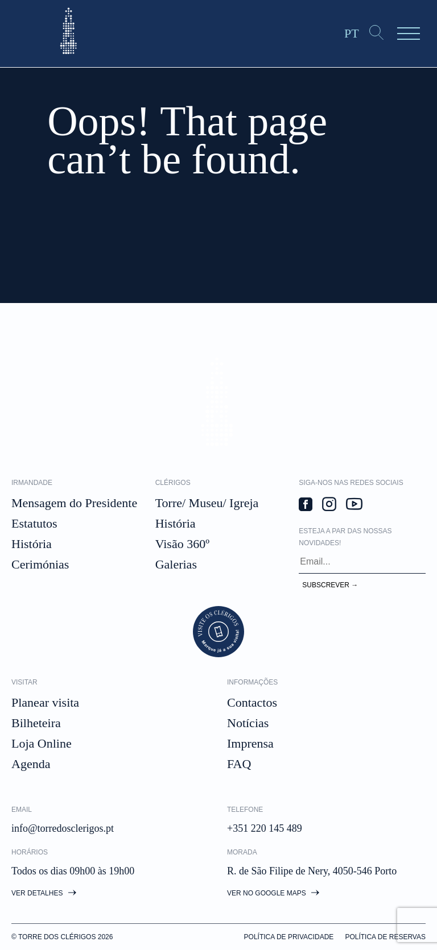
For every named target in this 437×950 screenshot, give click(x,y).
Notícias (248, 723)
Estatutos (34, 523)
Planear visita (45, 702)
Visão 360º (182, 544)
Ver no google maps (273, 893)
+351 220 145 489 (264, 828)
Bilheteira (36, 723)
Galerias (176, 564)
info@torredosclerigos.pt (62, 828)
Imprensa (250, 743)
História (31, 544)
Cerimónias (40, 564)
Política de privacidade (289, 937)
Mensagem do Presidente (74, 503)
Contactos (252, 702)
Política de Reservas (385, 937)
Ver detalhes (43, 893)
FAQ (239, 764)
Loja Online (41, 743)
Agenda (30, 764)
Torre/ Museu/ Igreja (207, 503)
